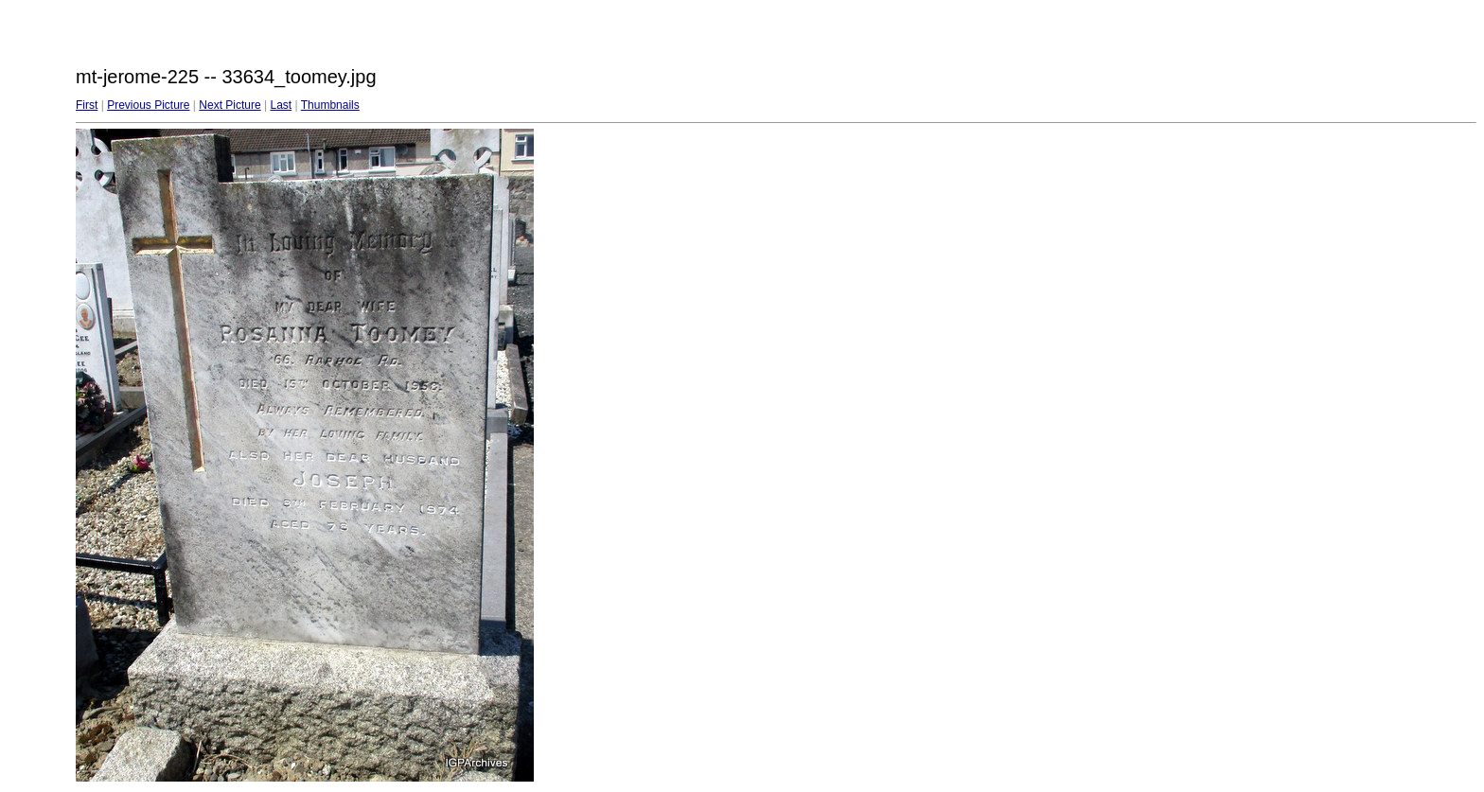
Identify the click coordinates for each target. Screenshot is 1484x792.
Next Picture (229, 105)
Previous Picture (148, 105)
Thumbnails (330, 105)
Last (281, 105)
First (86, 105)
